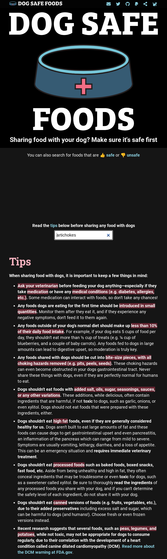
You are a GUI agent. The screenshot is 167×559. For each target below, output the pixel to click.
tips (53, 225)
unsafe (130, 155)
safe (107, 155)
